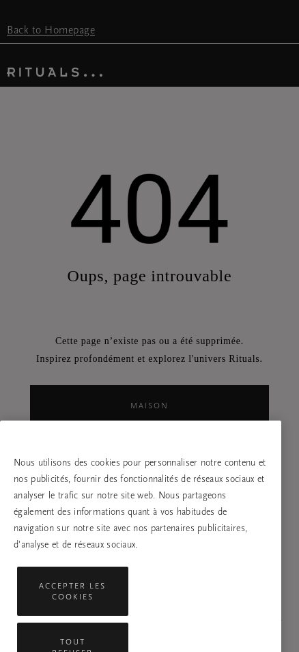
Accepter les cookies (72, 600)
